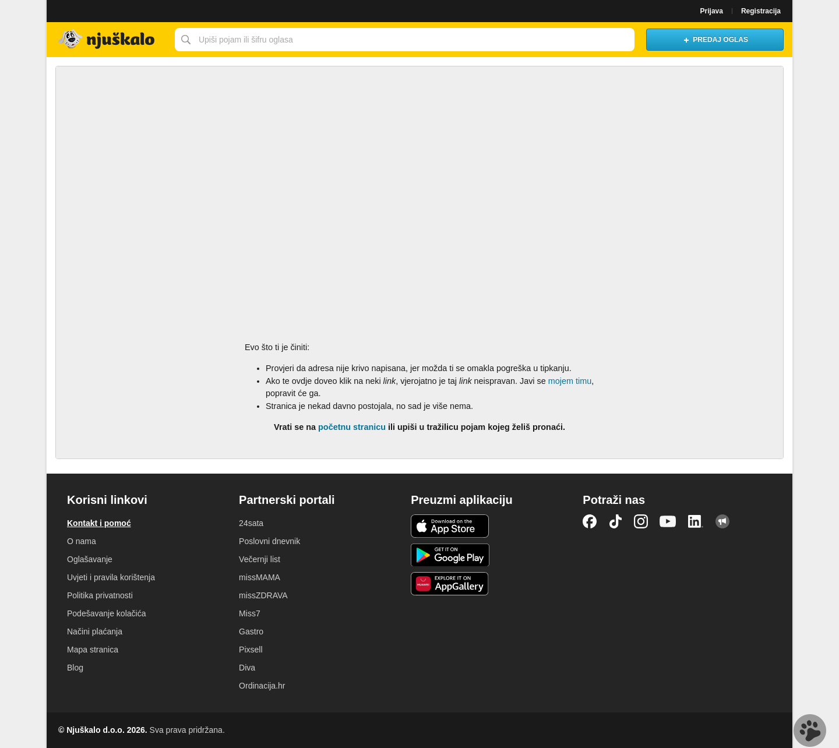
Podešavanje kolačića (106, 613)
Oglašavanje (89, 559)
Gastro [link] (251, 631)
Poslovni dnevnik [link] (269, 541)
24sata (251, 523)
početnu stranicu (352, 427)
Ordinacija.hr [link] (262, 685)
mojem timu (569, 381)
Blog (75, 667)
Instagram (641, 521)
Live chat (809, 730)
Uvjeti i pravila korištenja (111, 577)
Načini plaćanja (94, 631)
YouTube (668, 521)
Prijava (711, 11)
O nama (81, 541)
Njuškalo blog (722, 521)
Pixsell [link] (250, 649)
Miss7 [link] (249, 613)
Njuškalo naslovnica (107, 39)
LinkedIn (696, 521)
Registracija (761, 11)
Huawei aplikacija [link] (450, 583)
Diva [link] (247, 667)
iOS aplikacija (450, 526)
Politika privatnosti (100, 595)
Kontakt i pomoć (99, 523)
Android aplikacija (450, 555)
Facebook (590, 521)
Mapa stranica (92, 649)
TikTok (615, 521)
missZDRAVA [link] (263, 595)
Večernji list (259, 559)
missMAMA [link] (259, 577)
